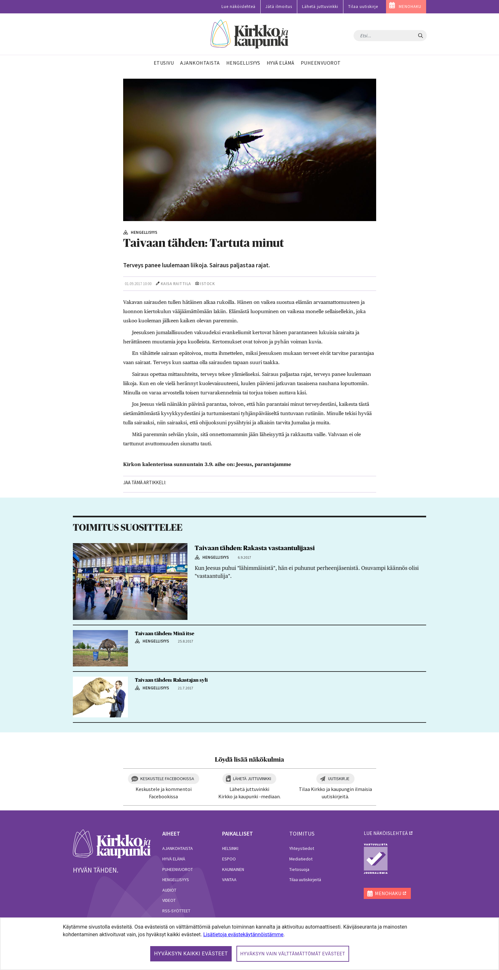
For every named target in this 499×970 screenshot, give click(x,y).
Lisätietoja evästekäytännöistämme (243, 934)
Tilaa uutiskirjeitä (305, 879)
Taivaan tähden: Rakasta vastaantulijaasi (255, 548)
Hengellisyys (175, 879)
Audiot (169, 890)
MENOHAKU (410, 6)
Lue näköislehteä (238, 6)
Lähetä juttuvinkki (320, 6)
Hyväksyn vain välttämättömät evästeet (292, 953)
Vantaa (229, 879)
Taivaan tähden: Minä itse (164, 633)
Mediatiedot (301, 859)
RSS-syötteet (176, 911)
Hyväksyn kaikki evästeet (191, 954)
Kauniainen (233, 869)
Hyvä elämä (173, 859)
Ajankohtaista (177, 848)
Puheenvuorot (177, 869)
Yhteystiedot (301, 848)
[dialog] (249, 943)
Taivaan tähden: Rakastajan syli (171, 680)
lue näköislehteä (386, 833)
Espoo (229, 859)
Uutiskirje (338, 778)
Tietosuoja (299, 869)
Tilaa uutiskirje (363, 6)
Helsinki (230, 848)
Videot (169, 900)
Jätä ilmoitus (278, 6)
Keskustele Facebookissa (167, 778)
